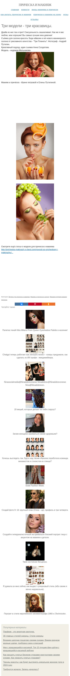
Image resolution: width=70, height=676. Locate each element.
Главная (15, 10)
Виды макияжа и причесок (45, 10)
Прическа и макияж (35, 5)
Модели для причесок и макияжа (19, 297)
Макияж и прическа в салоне (40, 297)
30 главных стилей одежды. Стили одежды (23, 636)
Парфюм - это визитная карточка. (19, 632)
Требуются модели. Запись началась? (21, 669)
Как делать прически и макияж (16, 14)
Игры (65, 14)
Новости (25, 10)
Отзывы (34, 19)
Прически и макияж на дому (47, 14)
